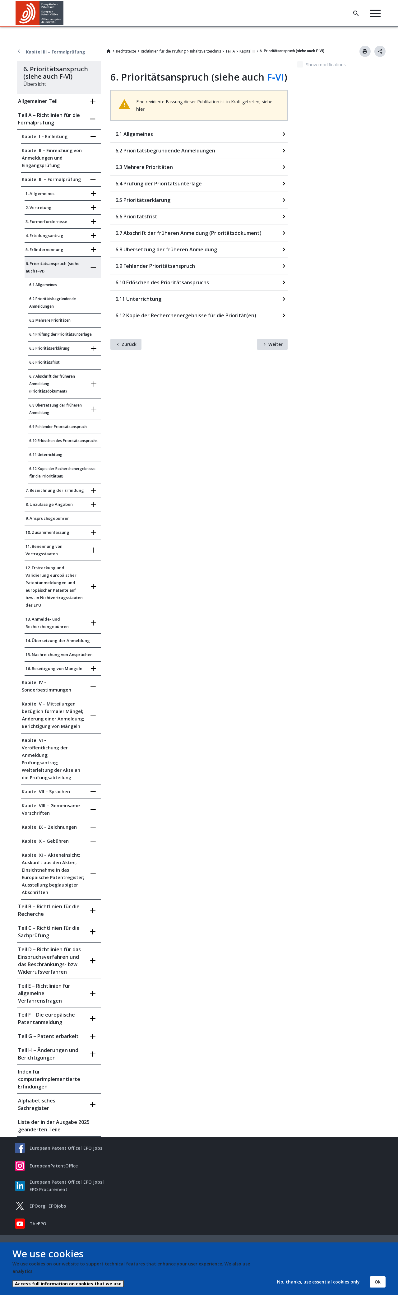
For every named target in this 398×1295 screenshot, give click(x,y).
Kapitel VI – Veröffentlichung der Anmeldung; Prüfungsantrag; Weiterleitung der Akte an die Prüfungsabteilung (51, 758)
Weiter (275, 344)
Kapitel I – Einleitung (44, 136)
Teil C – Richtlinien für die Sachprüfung (49, 932)
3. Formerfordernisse (46, 221)
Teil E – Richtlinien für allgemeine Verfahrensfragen (44, 993)
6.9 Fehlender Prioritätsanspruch (58, 426)
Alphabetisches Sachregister (36, 1104)
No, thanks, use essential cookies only (318, 1282)
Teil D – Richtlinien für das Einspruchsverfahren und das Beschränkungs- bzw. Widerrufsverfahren (49, 960)
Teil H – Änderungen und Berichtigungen (48, 1054)
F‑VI (275, 76)
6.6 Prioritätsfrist (44, 362)
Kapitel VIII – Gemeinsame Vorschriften (51, 809)
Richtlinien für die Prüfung (163, 51)
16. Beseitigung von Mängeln (53, 668)
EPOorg (37, 1206)
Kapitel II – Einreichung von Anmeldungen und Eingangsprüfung (52, 157)
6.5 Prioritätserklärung (49, 348)
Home (108, 51)
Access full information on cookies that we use (68, 1284)
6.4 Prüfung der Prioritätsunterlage (60, 334)
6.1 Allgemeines (43, 284)
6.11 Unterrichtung (45, 454)
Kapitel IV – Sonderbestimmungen (46, 686)
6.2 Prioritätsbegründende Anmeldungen (52, 302)
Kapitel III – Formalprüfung (55, 52)
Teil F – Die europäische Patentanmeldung (46, 1018)
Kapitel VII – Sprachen (46, 791)
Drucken (365, 51)
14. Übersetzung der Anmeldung (57, 640)
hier (140, 109)
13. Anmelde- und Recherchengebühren (47, 622)
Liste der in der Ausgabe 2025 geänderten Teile (54, 1126)
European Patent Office (55, 1148)
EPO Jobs (92, 1148)
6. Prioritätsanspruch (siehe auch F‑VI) (52, 267)
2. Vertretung (38, 207)
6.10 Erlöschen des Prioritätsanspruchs (63, 440)
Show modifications (326, 65)
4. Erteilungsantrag (44, 235)
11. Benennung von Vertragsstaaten (43, 550)
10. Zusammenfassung (47, 532)
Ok (378, 1282)
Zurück (129, 344)
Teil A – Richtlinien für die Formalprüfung (49, 119)
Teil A (230, 51)
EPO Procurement (48, 1189)
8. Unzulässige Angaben (49, 504)
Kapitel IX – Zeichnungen (49, 827)
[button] (64, 13)
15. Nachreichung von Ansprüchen (59, 654)
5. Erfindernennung (44, 249)
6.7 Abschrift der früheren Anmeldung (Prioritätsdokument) (52, 384)
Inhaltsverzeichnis (205, 51)
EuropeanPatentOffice (54, 1166)
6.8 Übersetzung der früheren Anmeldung (55, 409)
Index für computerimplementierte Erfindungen (49, 1079)
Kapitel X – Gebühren (45, 841)
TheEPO (38, 1224)
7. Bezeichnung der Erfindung (54, 490)
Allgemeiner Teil (38, 101)
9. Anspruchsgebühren (47, 518)
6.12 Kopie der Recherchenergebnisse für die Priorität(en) (62, 472)
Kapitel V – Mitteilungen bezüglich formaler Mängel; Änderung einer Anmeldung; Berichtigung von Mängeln (53, 715)
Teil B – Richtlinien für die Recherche (49, 910)
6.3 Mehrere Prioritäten (50, 320)
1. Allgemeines (39, 193)
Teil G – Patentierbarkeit (48, 1036)
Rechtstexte (126, 51)
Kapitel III (247, 51)
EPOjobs (57, 1206)
